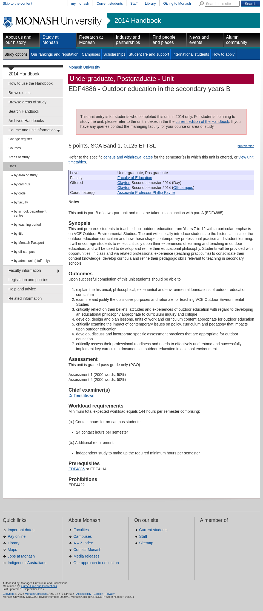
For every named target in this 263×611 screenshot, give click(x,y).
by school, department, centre (30, 213)
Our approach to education (96, 563)
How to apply (223, 54)
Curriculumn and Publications (39, 586)
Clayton (124, 182)
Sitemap (146, 543)
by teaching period (27, 225)
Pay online (16, 536)
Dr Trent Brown (81, 395)
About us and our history (18, 40)
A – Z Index (83, 543)
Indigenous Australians (27, 563)
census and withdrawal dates (128, 157)
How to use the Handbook (30, 83)
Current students (109, 3)
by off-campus (24, 252)
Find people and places (164, 40)
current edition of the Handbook (202, 121)
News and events (199, 40)
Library (150, 3)
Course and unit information (32, 130)
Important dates (21, 530)
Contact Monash (87, 549)
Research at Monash (91, 40)
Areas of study (19, 157)
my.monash (80, 3)
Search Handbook (23, 111)
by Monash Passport (29, 243)
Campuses (91, 54)
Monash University (84, 67)
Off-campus (183, 187)
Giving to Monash (177, 3)
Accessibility (83, 593)
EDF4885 (76, 469)
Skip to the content (17, 3)
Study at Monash (50, 40)
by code (19, 193)
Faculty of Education (135, 178)
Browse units (19, 92)
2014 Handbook (138, 20)
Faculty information (24, 270)
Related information (25, 298)
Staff (134, 3)
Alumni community (236, 40)
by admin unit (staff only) (32, 261)
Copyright (9, 593)
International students (190, 54)
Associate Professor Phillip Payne (146, 192)
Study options (16, 54)
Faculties (81, 530)
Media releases (86, 556)
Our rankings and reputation (55, 54)
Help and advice (22, 289)
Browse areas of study (27, 102)
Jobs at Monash (21, 556)
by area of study (25, 175)
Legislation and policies (28, 280)
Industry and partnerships (128, 40)
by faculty (21, 202)
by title (19, 234)
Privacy (110, 593)
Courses (14, 148)
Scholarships (114, 54)
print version (246, 146)
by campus (22, 184)
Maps (12, 549)
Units (12, 166)
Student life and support (148, 54)
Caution (98, 593)
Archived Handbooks (26, 120)
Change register (20, 139)
